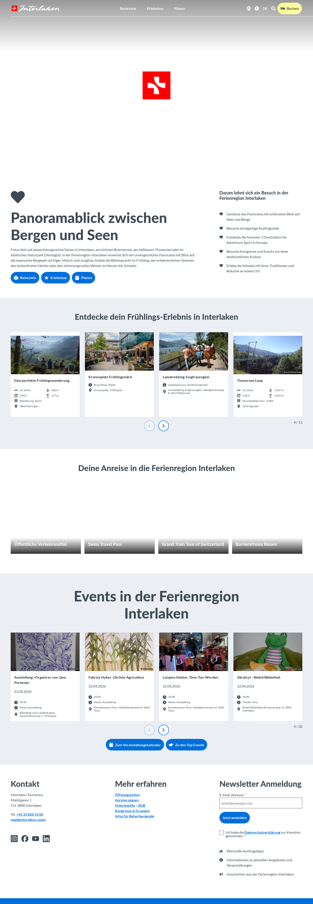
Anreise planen (127, 800)
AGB (141, 805)
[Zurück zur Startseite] (35, 8)
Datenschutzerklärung (262, 832)
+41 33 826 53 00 (29, 814)
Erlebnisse (155, 8)
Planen (179, 8)
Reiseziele (128, 8)
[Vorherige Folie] (149, 426)
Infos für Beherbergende (134, 816)
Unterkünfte (125, 805)
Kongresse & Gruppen (132, 811)
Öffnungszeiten (127, 795)
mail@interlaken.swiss (28, 820)
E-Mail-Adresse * (232, 795)
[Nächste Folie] (163, 426)
